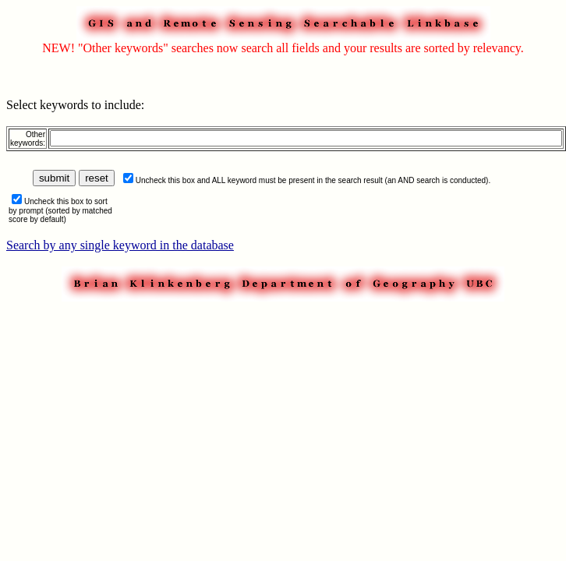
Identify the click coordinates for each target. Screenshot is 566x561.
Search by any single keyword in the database (120, 245)
